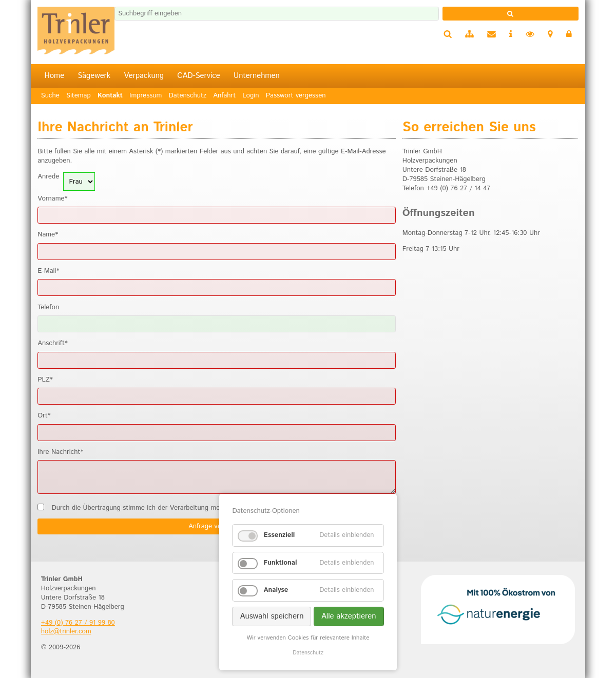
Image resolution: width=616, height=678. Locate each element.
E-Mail (48, 271)
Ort (43, 416)
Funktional (280, 563)
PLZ (45, 380)
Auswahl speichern (271, 616)
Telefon (48, 307)
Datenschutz (308, 652)
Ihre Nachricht (60, 452)
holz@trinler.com (66, 631)
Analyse (275, 590)
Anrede (48, 177)
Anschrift (52, 343)
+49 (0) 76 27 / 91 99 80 (78, 623)
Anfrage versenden (216, 526)
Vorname (52, 199)
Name (47, 235)
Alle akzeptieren (348, 616)
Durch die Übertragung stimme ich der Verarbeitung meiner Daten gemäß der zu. (210, 508)
